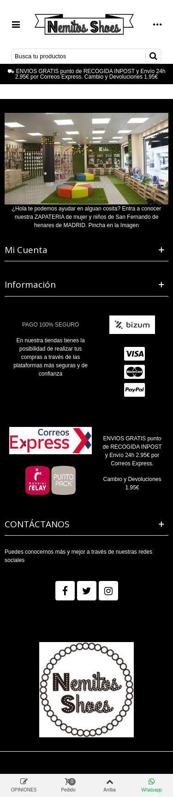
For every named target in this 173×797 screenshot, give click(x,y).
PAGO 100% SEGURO (50, 324)
